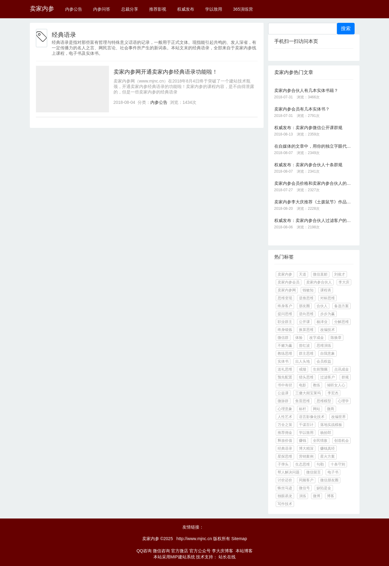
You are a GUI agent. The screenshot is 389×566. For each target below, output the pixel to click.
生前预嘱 (320, 369)
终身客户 (285, 306)
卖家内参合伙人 (319, 282)
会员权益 (324, 361)
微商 (330, 409)
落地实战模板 (331, 425)
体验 (299, 338)
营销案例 (306, 456)
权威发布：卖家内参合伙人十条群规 (308, 164)
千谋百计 (306, 425)
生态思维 (302, 464)
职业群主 (285, 322)
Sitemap (239, 538)
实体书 (283, 361)
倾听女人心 (336, 385)
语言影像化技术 (311, 417)
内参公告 (73, 9)
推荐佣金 (285, 433)
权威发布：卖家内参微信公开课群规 (308, 127)
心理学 (343, 401)
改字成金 (316, 338)
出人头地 (302, 361)
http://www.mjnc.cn (194, 538)
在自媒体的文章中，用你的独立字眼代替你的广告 (313, 146)
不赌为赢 (285, 345)
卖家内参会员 (289, 282)
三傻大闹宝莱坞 (308, 393)
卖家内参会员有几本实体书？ (302, 109)
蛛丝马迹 (285, 488)
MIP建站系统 (182, 556)
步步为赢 (327, 314)
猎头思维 (306, 377)
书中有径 (285, 385)
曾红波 (304, 345)
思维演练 (324, 345)
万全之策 (285, 425)
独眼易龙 (285, 496)
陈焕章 (336, 338)
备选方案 (341, 306)
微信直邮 (320, 274)
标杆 (302, 409)
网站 (316, 409)
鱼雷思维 (302, 401)
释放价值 (285, 440)
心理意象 (285, 409)
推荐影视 (157, 9)
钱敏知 (308, 290)
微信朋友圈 (329, 480)
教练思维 (285, 353)
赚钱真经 (327, 448)
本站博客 (244, 550)
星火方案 (327, 456)
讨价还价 (285, 480)
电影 (302, 385)
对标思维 (327, 298)
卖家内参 (42, 8)
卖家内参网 (287, 290)
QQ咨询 (144, 550)
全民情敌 (320, 440)
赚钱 (302, 440)
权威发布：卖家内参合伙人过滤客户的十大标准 (313, 220)
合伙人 (322, 306)
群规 (345, 377)
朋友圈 (304, 306)
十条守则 (338, 464)
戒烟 (302, 369)
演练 (302, 496)
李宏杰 (333, 393)
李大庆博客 (222, 550)
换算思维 (306, 330)
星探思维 (285, 456)
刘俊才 (339, 274)
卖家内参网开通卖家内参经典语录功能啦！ (166, 72)
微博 (316, 496)
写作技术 (285, 504)
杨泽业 (322, 322)
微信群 (283, 338)
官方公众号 (200, 550)
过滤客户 (327, 377)
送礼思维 (285, 369)
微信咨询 (161, 550)
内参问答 (101, 9)
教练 (316, 385)
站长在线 (226, 556)
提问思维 (285, 314)
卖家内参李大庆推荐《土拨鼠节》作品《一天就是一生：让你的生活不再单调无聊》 (313, 201)
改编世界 (338, 417)
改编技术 (327, 330)
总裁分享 (129, 9)
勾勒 (320, 464)
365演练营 (243, 9)
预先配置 (285, 377)
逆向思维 (306, 314)
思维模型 (324, 401)
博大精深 (306, 448)
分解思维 (341, 322)
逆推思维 (306, 298)
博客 (330, 496)
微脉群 (283, 401)
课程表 (325, 290)
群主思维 (306, 353)
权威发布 (185, 9)
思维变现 (285, 298)
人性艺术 (285, 417)
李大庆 (343, 282)
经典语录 (285, 448)
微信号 (304, 488)
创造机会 (341, 440)
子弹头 (283, 464)
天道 (302, 274)
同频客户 (306, 480)
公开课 (304, 322)
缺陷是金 (324, 488)
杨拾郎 (325, 433)
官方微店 (179, 550)
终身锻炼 (285, 330)
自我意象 (327, 353)
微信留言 (313, 472)
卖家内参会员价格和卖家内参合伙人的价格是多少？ (313, 183)
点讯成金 (341, 369)
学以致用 (213, 9)
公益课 (283, 393)
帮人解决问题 (289, 472)
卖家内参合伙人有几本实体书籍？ (306, 90)
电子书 (333, 472)
